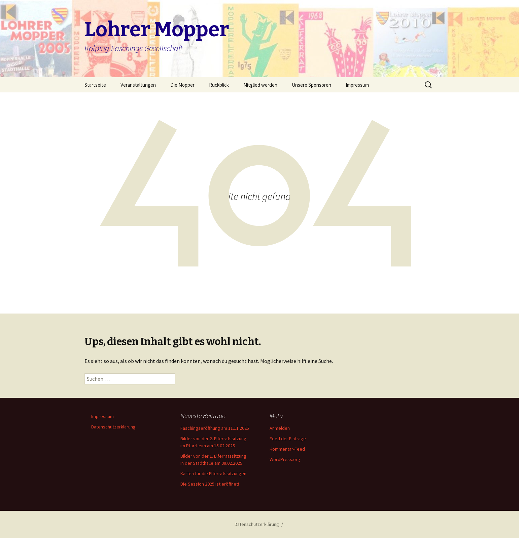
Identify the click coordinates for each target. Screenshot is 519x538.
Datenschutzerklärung (113, 427)
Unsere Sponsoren (311, 85)
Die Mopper (182, 85)
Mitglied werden (260, 85)
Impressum (357, 85)
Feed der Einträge (288, 439)
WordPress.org (285, 459)
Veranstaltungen (138, 85)
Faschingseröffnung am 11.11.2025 (214, 428)
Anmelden (280, 428)
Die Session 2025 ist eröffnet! (209, 484)
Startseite (95, 85)
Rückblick (219, 85)
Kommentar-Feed (287, 449)
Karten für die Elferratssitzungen (213, 473)
